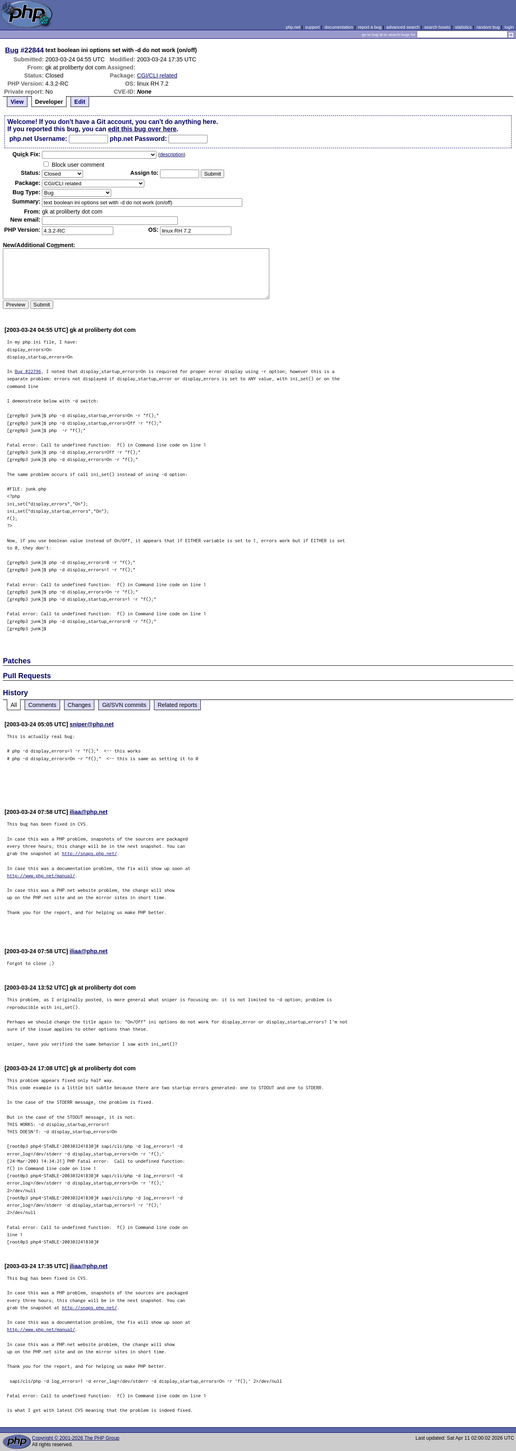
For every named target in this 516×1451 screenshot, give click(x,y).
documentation (339, 27)
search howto (437, 27)
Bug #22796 (28, 371)
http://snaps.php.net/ (89, 853)
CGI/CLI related (157, 75)
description (171, 154)
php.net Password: (138, 138)
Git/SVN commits (124, 705)
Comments (42, 705)
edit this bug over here (142, 129)
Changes (79, 705)
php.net (293, 27)
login (509, 27)
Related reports (177, 705)
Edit (79, 102)
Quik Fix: (26, 154)
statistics (463, 27)
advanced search (402, 27)
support (312, 27)
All (13, 705)
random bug (488, 27)
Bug (12, 50)
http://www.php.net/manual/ (41, 875)
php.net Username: (38, 138)
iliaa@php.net (89, 812)
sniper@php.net (92, 724)
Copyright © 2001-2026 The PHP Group (75, 1438)
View (17, 102)
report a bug (369, 27)
